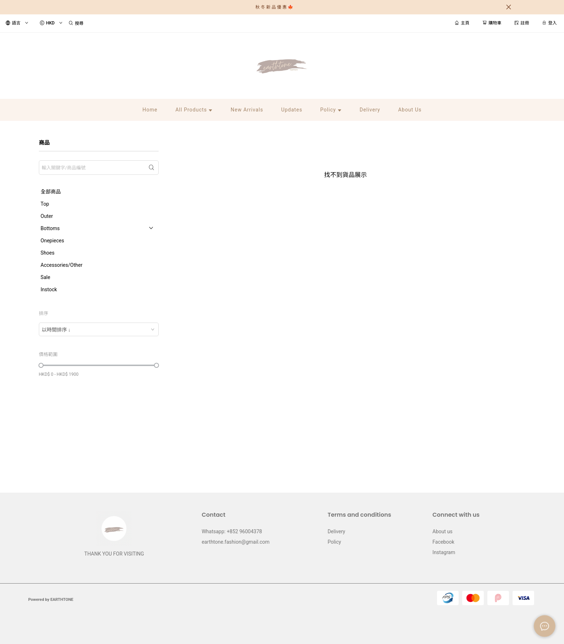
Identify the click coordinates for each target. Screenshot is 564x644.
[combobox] (99, 329)
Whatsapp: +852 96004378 (232, 531)
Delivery (336, 531)
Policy (334, 542)
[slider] (41, 365)
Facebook (443, 542)
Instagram (443, 552)
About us (442, 531)
